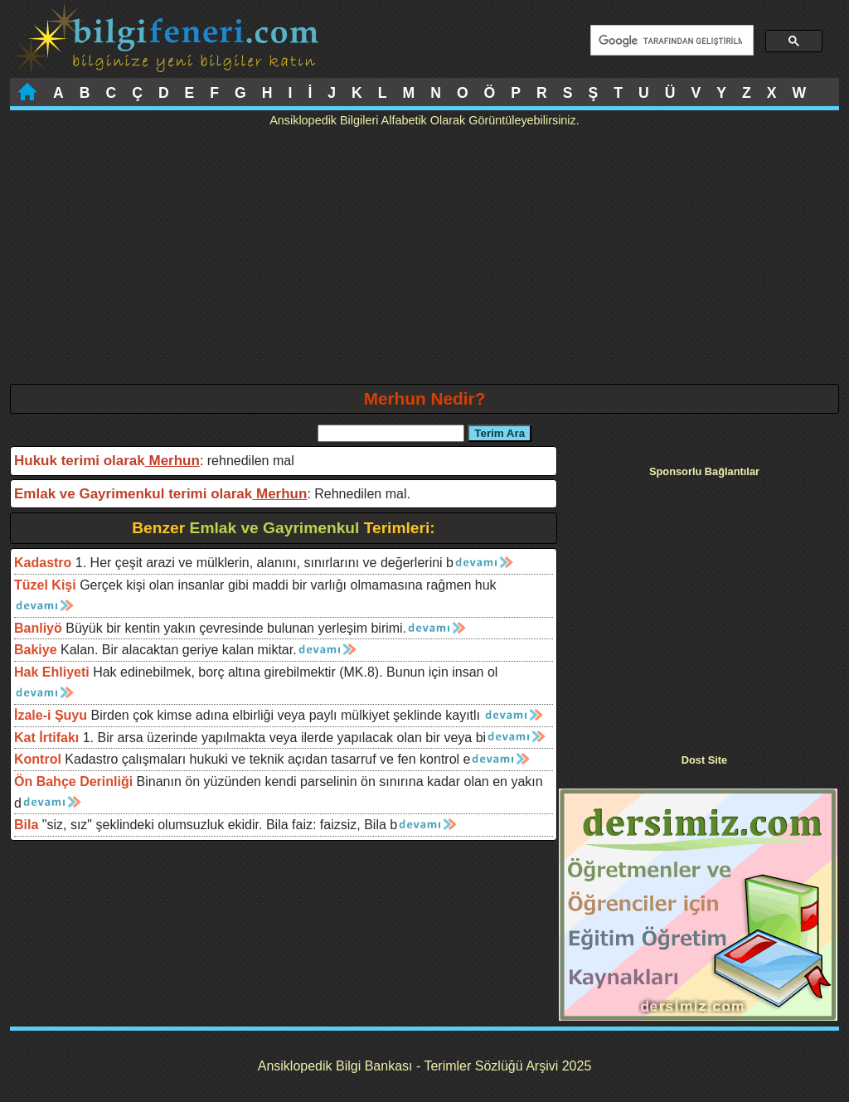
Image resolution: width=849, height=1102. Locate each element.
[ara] (670, 40)
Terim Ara (499, 433)
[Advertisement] (424, 259)
